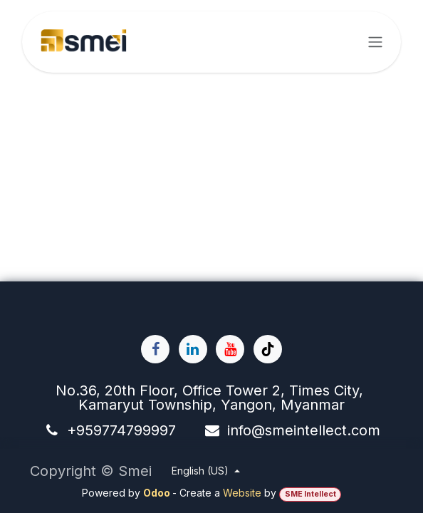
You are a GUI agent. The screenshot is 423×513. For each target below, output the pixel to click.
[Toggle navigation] (375, 42)
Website (242, 493)
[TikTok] (268, 349)
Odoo (157, 493)
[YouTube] (230, 349)
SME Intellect (310, 494)
